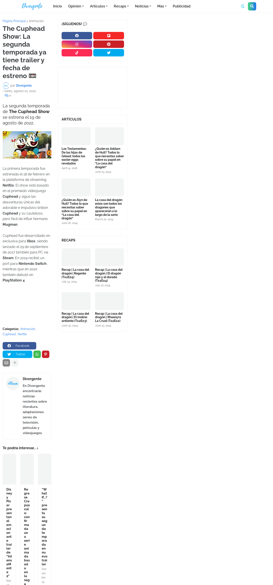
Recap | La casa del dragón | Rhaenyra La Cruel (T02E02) (109, 317)
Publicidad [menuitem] (181, 6)
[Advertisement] (201, 52)
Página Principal (14, 21)
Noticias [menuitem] (142, 6)
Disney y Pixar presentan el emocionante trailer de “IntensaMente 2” (9, 532)
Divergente (32, 379)
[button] (243, 6)
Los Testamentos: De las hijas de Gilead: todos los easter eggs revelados (74, 156)
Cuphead (9, 334)
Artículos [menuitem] (97, 6)
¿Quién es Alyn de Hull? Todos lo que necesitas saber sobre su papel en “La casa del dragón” (75, 209)
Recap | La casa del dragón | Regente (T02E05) (75, 273)
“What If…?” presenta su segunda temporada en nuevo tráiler (44, 526)
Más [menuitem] (160, 6)
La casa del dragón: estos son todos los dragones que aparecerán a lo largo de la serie (109, 207)
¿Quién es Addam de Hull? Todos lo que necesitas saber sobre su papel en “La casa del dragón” (109, 158)
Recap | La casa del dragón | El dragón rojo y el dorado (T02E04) (109, 275)
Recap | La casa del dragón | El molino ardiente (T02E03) (75, 317)
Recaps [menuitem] (120, 6)
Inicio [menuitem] (57, 6)
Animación (36, 21)
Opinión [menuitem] (74, 6)
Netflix (22, 334)
